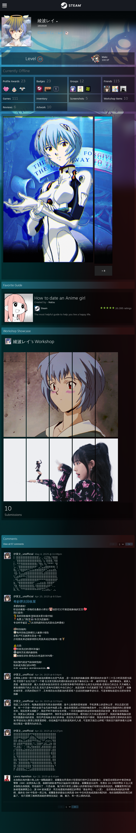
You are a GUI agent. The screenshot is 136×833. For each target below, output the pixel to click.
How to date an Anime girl (59, 298)
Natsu (52, 302)
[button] (34, 58)
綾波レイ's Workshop (33, 341)
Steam (44, 308)
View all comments (13, 544)
